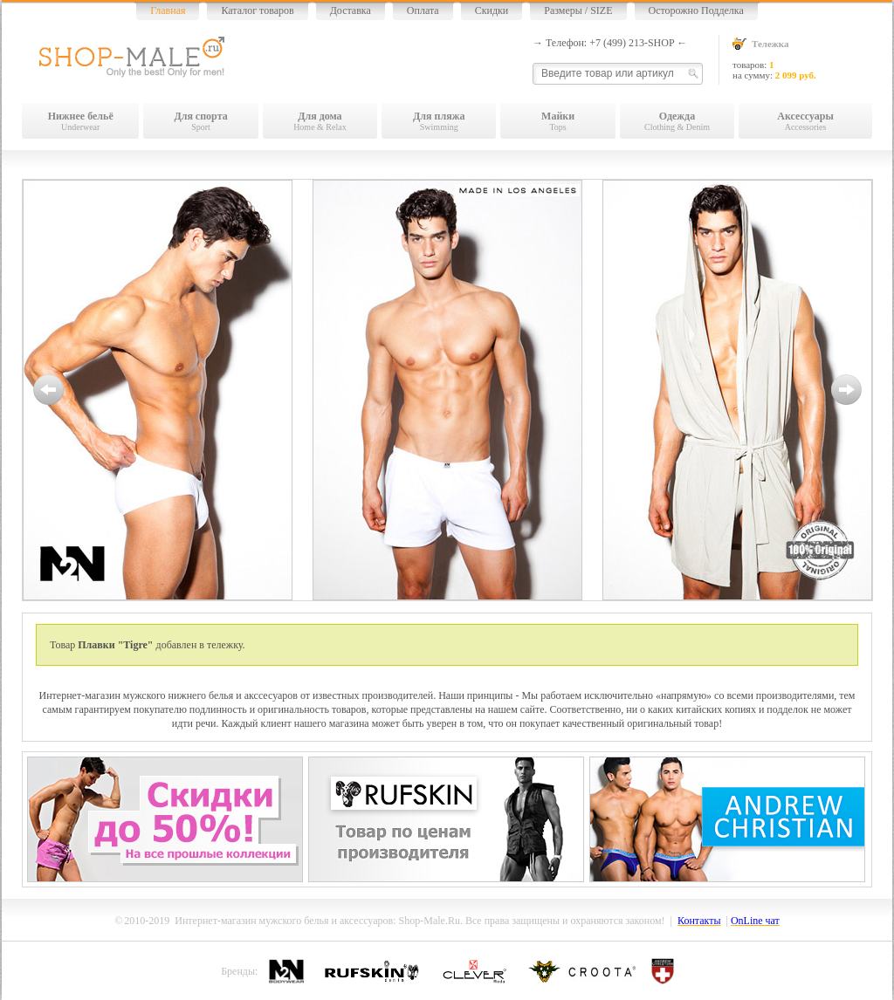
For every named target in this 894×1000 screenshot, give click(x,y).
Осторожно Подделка (696, 10)
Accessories (805, 121)
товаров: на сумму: (802, 59)
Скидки (492, 10)
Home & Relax (320, 121)
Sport (200, 121)
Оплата (423, 10)
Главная (167, 10)
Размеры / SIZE (578, 10)
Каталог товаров (257, 10)
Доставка (350, 10)
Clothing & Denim (677, 121)
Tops (557, 121)
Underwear (80, 121)
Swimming (439, 121)
